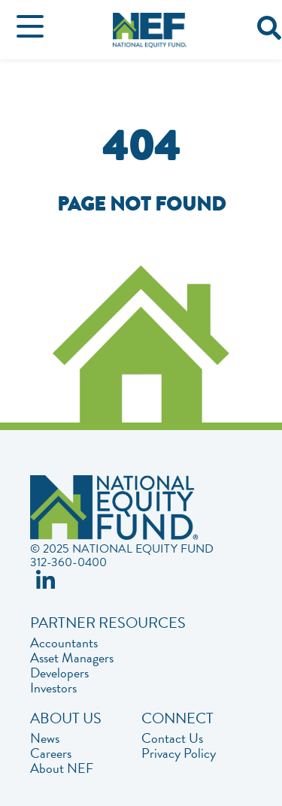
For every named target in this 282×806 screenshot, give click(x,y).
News (44, 738)
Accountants (64, 642)
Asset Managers (72, 657)
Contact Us (172, 738)
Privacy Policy (178, 753)
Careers (50, 753)
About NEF (61, 768)
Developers (59, 672)
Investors (53, 687)
